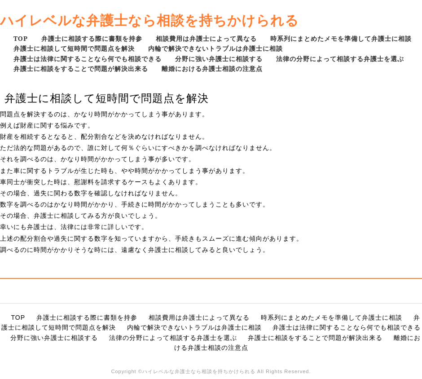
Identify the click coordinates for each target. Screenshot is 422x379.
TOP (20, 38)
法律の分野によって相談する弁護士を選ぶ (340, 58)
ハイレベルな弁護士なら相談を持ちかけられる (149, 20)
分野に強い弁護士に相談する (219, 58)
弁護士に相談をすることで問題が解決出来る (80, 68)
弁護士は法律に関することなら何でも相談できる (87, 58)
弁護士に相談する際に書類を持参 (91, 38)
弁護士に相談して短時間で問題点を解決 (74, 48)
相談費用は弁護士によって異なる (206, 38)
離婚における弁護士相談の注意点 (212, 68)
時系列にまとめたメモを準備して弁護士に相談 (341, 38)
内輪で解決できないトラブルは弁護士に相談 (215, 48)
